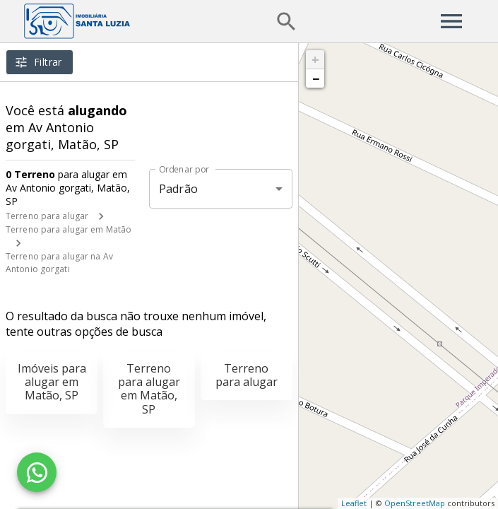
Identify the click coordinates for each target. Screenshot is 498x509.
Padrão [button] (178, 189)
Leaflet (354, 503)
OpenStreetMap (414, 503)
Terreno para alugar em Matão (68, 229)
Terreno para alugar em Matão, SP (149, 389)
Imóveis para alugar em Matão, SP (52, 382)
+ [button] (315, 59)
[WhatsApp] (37, 472)
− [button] (315, 78)
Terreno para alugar (47, 216)
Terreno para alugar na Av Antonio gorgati (59, 262)
